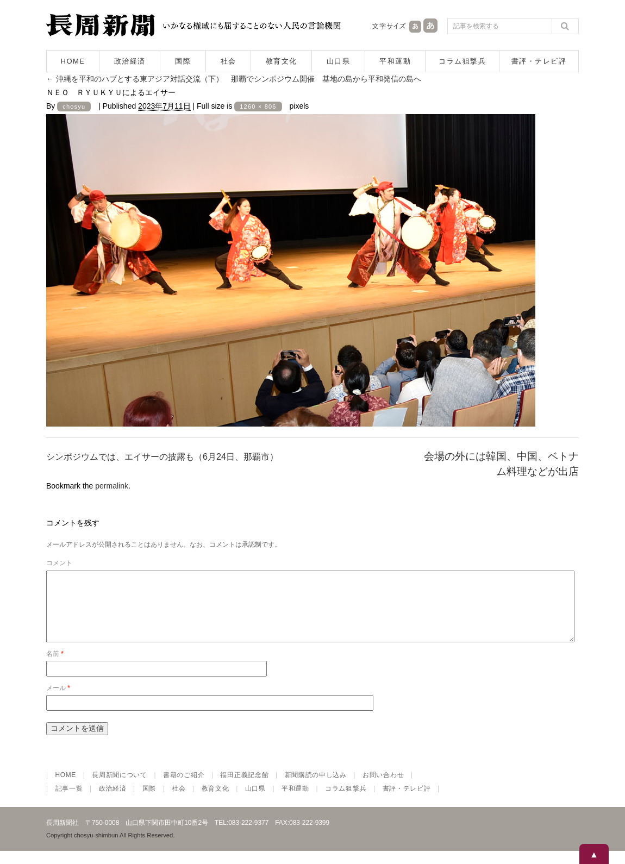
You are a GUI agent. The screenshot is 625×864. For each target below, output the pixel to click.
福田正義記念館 (244, 788)
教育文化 (281, 61)
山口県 (339, 61)
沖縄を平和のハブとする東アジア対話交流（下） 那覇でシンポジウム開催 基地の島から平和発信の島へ (233, 78)
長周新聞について (119, 788)
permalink (111, 485)
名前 (55, 667)
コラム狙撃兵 (462, 61)
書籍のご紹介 (183, 788)
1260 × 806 (258, 106)
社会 (228, 61)
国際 (183, 61)
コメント (59, 563)
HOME (73, 61)
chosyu (73, 106)
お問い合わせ (383, 788)
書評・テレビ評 (539, 61)
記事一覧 (69, 801)
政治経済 (130, 61)
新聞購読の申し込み (316, 788)
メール (58, 701)
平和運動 (395, 61)
